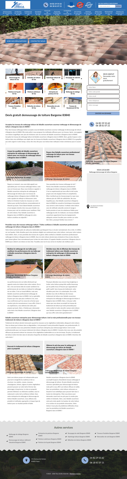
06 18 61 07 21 (56, 6)
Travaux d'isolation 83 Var (88, 13)
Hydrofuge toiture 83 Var (28, 13)
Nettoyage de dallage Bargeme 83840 (19, 435)
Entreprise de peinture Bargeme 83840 (48, 434)
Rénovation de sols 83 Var (109, 13)
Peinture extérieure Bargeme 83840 (49, 439)
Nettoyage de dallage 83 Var (78, 13)
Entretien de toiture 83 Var (18, 13)
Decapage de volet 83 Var (38, 13)
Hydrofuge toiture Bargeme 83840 (79, 437)
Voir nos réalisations (16, 41)
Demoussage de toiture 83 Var (7, 13)
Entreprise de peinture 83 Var (67, 13)
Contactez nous (38, 41)
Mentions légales (75, 474)
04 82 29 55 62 (56, 4)
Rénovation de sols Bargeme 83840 (108, 437)
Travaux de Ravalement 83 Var (120, 13)
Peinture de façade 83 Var (47, 13)
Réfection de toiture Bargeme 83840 (79, 440)
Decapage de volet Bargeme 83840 (79, 433)
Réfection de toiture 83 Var (98, 13)
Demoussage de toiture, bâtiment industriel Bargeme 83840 (20, 441)
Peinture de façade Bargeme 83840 (49, 442)
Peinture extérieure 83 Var (57, 13)
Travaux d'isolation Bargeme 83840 (108, 433)
